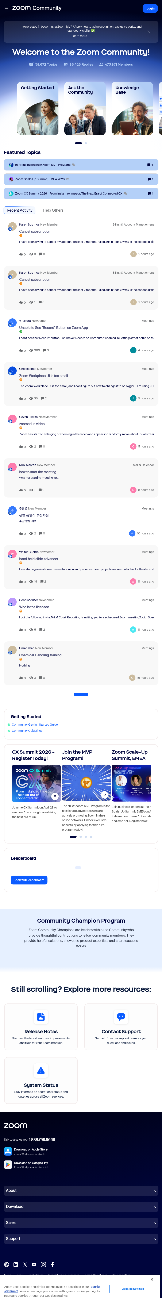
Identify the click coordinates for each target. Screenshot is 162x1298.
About (11, 1190)
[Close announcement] (148, 31)
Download (14, 1206)
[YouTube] (34, 1264)
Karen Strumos (29, 224)
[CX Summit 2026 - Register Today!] (36, 792)
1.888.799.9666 (42, 1139)
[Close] (152, 1279)
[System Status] (41, 1080)
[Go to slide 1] (73, 837)
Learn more (79, 36)
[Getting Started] (37, 108)
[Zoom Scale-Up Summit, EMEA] (136, 792)
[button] (6, 8)
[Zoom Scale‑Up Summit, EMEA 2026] (42, 179)
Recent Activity (19, 210)
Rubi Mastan (27, 465)
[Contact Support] (121, 1026)
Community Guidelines (27, 731)
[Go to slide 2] (81, 837)
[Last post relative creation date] (146, 254)
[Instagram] (43, 1264)
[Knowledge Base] (132, 108)
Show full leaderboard (29, 880)
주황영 (23, 508)
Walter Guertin (29, 551)
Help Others (53, 210)
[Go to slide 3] (86, 837)
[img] (148, 32)
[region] (80, 1286)
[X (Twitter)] (25, 1264)
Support (13, 1238)
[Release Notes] (41, 1026)
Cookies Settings (133, 1289)
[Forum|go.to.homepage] (37, 8)
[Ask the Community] (85, 108)
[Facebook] (52, 1264)
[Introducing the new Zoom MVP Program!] (45, 165)
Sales (10, 1222)
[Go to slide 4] (91, 837)
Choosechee (27, 368)
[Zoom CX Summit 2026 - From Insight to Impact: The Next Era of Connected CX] (71, 194)
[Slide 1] (78, 143)
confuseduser (28, 600)
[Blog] (6, 1264)
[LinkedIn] (15, 1264)
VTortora (25, 320)
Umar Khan (26, 648)
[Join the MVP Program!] (86, 792)
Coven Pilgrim (28, 416)
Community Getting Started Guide (35, 724)
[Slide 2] (86, 143)
